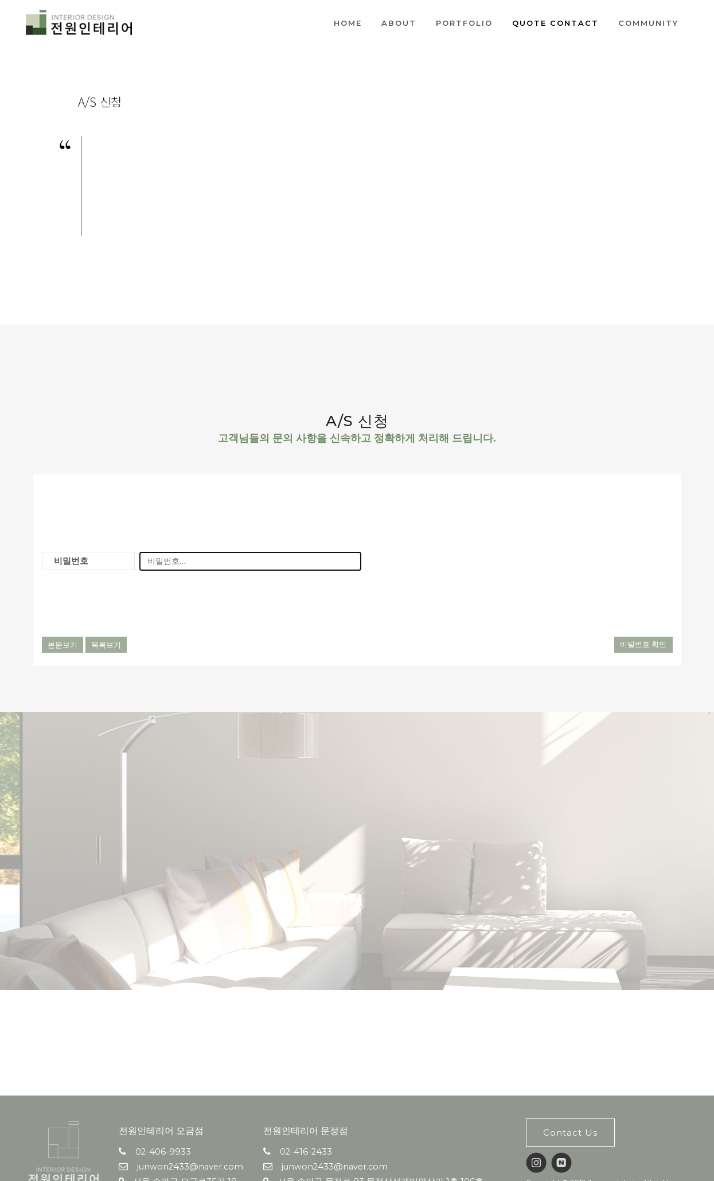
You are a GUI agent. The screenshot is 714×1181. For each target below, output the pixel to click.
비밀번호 (71, 560)
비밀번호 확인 (643, 644)
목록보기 (106, 644)
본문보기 (62, 644)
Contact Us (570, 1132)
